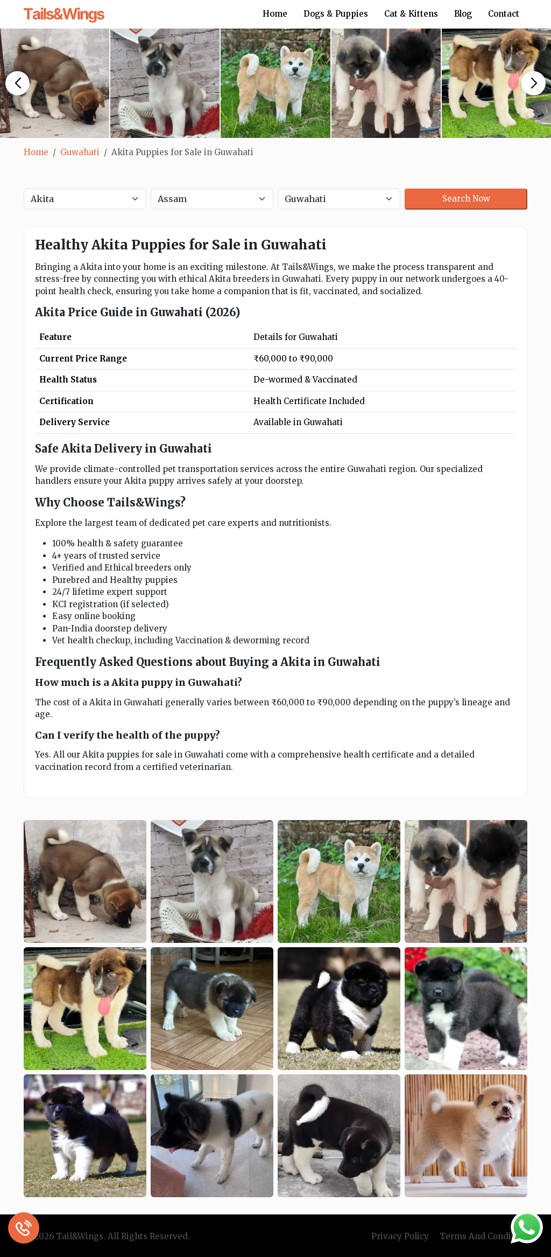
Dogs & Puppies (335, 14)
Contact (503, 14)
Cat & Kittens (411, 14)
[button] (17, 83)
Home (275, 14)
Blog (463, 14)
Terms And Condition (483, 1236)
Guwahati (80, 152)
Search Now (466, 198)
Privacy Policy (400, 1236)
